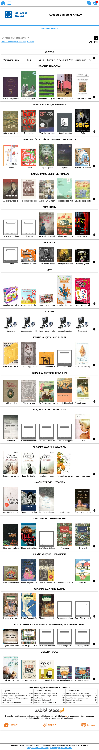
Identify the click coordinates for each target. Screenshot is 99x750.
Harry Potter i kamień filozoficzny (11, 702)
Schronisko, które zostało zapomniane (45, 702)
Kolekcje (30, 42)
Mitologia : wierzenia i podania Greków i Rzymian (16, 696)
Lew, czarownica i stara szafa (10, 693)
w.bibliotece (61, 716)
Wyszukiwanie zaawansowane (13, 42)
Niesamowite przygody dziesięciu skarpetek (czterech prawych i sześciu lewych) (25, 698)
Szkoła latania (6, 700)
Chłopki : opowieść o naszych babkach (45, 696)
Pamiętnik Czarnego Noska (74, 700)
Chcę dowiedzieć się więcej (37, 748)
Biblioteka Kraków (50, 29)
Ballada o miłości (71, 702)
